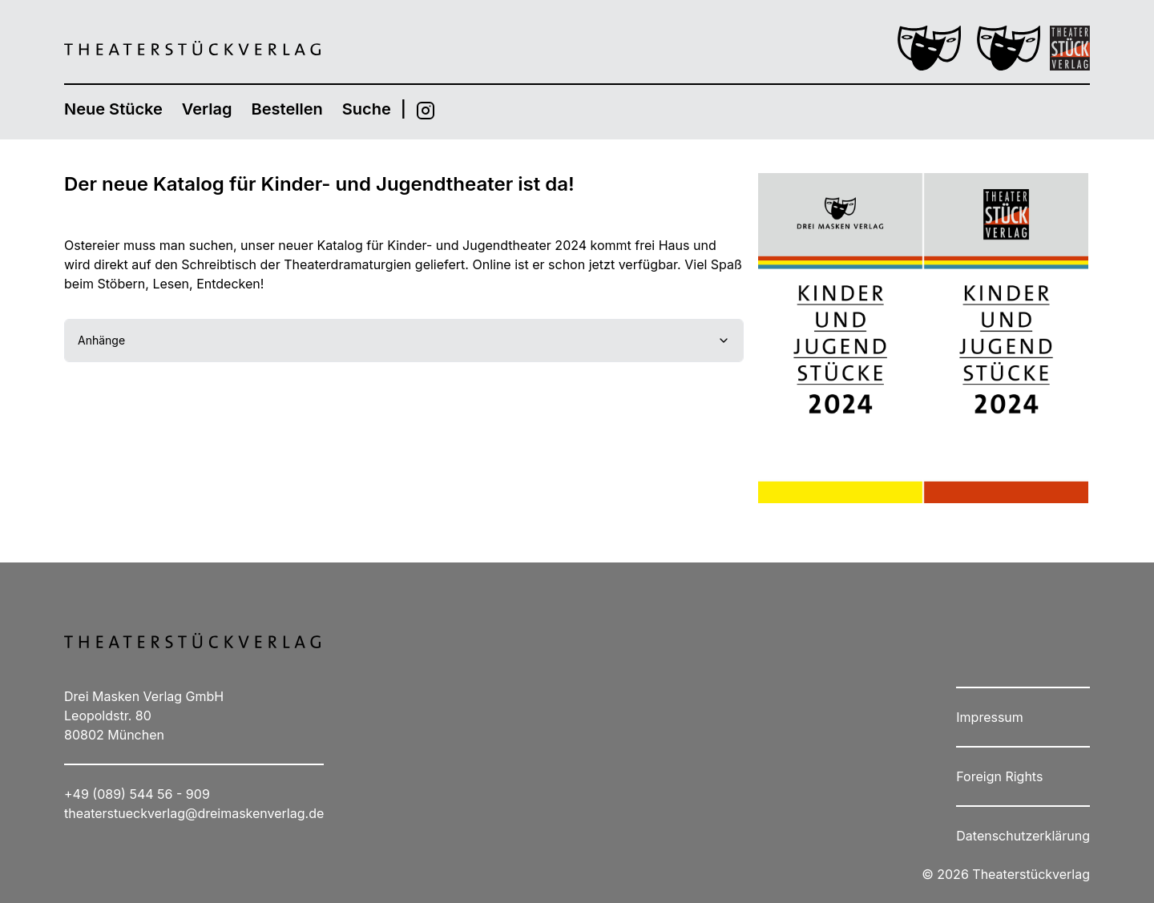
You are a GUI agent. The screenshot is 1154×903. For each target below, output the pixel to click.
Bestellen (287, 109)
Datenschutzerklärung (1023, 836)
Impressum (989, 717)
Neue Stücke (113, 109)
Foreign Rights (999, 776)
